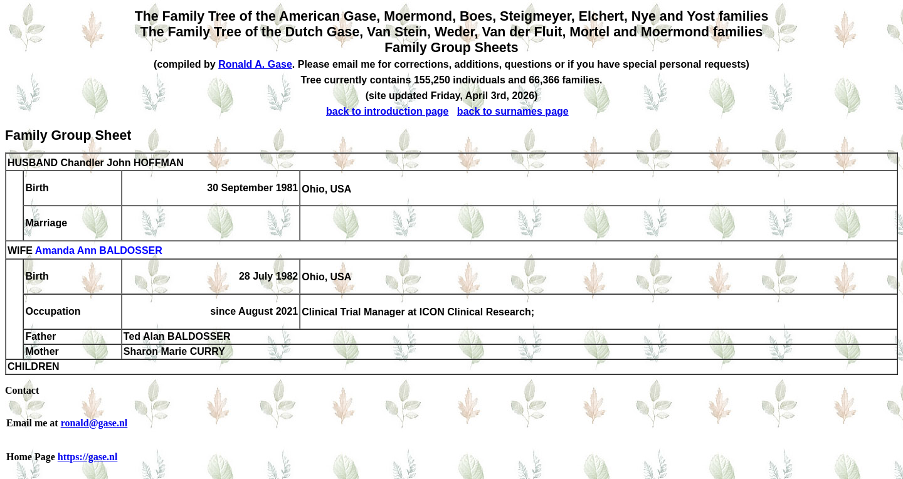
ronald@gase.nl (94, 423)
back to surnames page (513, 111)
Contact (22, 390)
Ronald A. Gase (255, 64)
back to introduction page (387, 111)
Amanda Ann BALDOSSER (98, 251)
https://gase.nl (88, 456)
